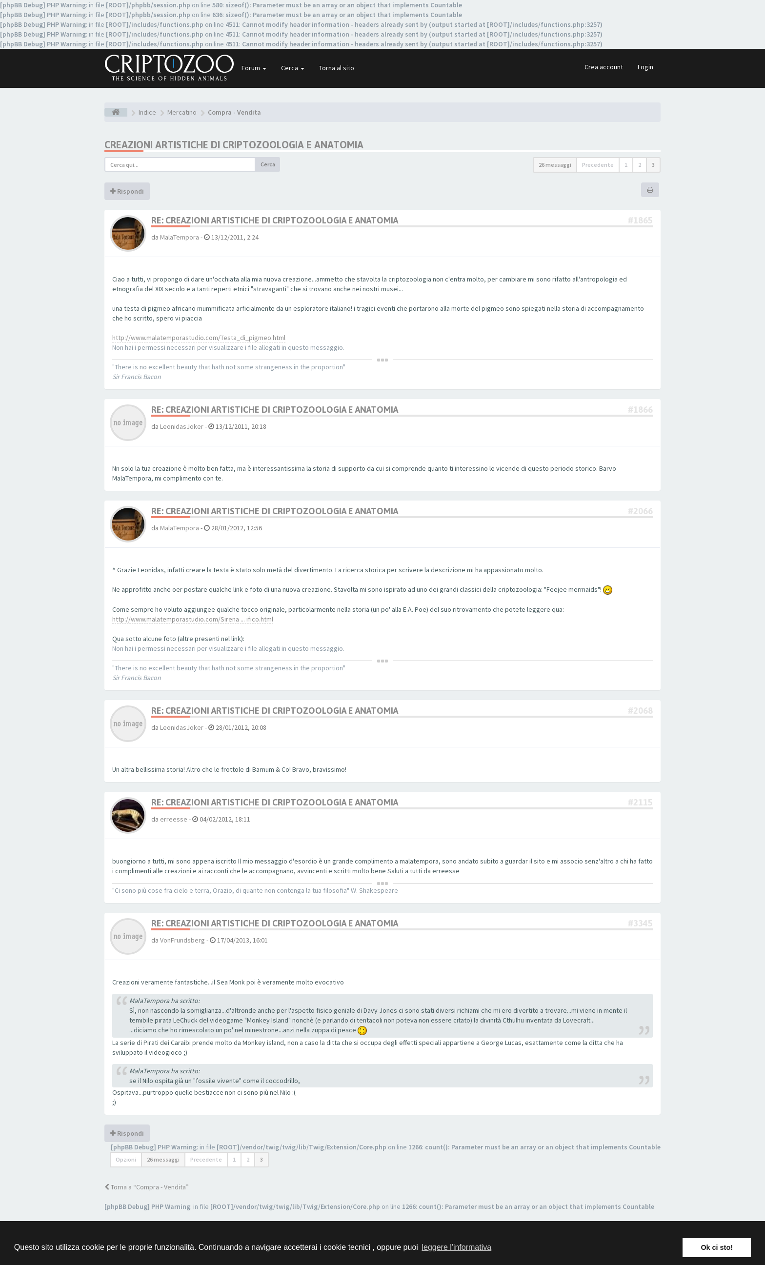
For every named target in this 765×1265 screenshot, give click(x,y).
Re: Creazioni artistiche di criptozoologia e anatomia (274, 220)
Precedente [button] (598, 164)
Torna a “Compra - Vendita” (146, 1187)
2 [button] (639, 164)
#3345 (640, 923)
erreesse (173, 819)
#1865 (640, 220)
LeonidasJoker (181, 426)
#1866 (640, 409)
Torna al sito (336, 67)
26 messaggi (555, 164)
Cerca (292, 67)
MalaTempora (179, 237)
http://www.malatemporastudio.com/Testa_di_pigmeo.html (198, 337)
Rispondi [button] (127, 191)
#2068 (640, 710)
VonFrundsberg (182, 940)
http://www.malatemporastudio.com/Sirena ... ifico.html (192, 619)
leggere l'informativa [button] (456, 1247)
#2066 (640, 511)
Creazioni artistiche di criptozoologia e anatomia (233, 144)
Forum (254, 67)
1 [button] (625, 164)
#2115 (640, 802)
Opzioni (126, 1159)
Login (645, 66)
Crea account (603, 66)
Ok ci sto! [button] (717, 1247)
